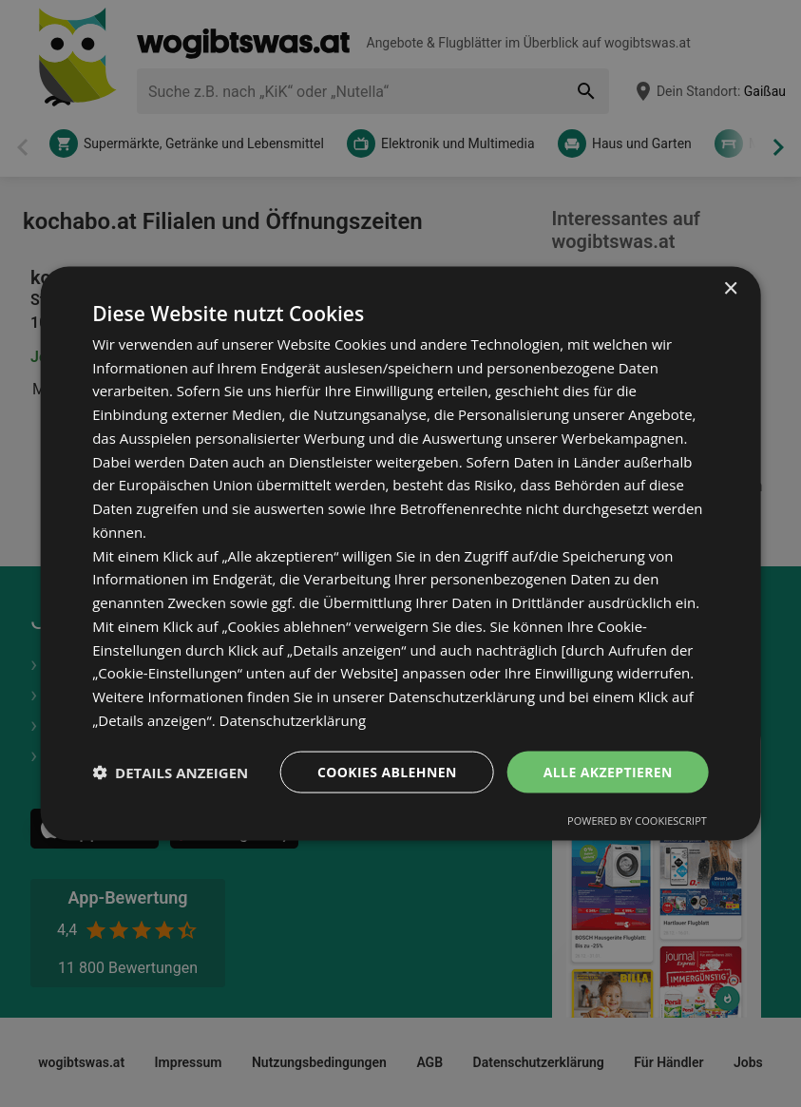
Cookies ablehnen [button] (387, 771)
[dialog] (400, 553)
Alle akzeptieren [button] (608, 771)
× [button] (730, 288)
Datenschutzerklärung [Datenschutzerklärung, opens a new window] (293, 719)
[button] (170, 772)
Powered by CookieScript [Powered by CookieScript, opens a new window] (637, 820)
